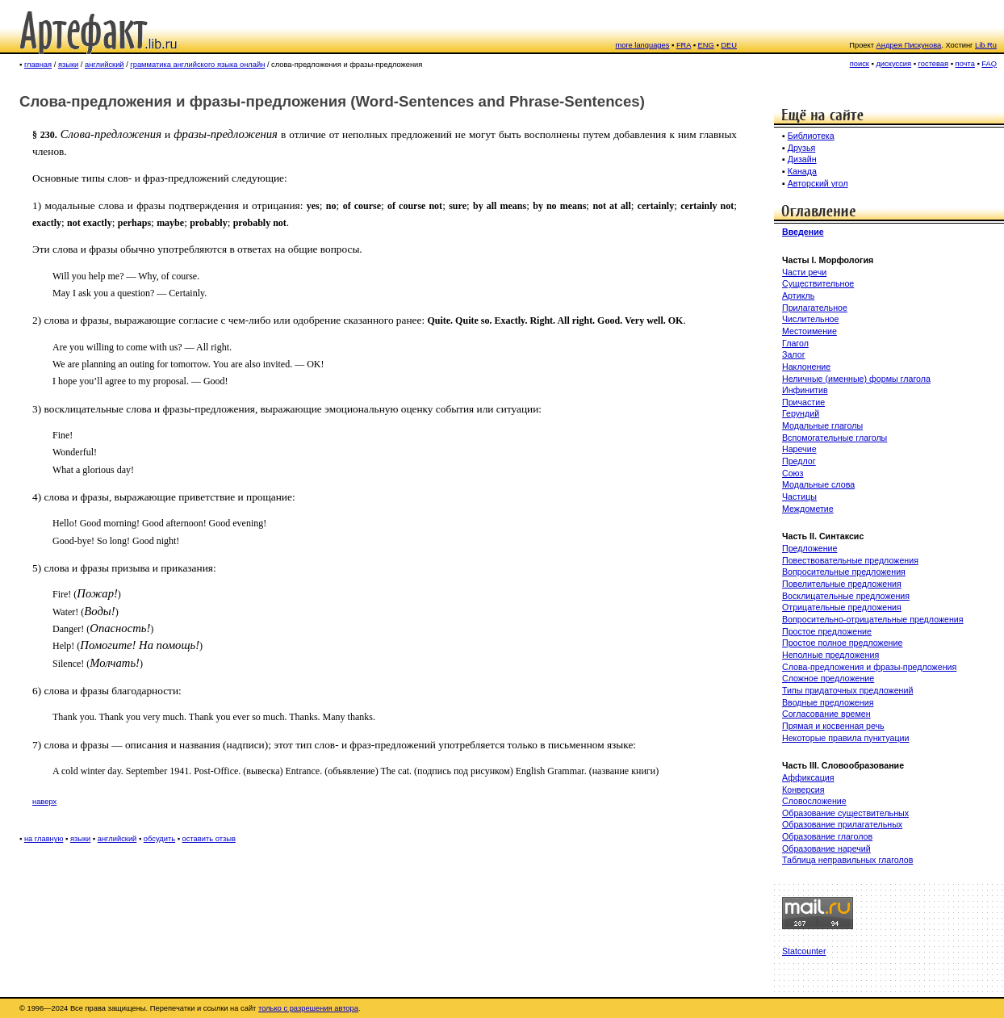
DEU (729, 45)
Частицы (799, 496)
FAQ (989, 64)
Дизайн (802, 159)
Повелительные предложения (842, 584)
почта (965, 64)
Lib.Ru (986, 45)
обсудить (159, 839)
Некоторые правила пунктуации (846, 738)
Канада (802, 171)
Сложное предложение (828, 678)
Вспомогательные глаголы (834, 437)
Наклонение (806, 366)
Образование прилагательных (842, 824)
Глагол (795, 343)
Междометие (808, 508)
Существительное (818, 283)
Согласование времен (826, 713)
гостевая (933, 64)
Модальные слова (818, 484)
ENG (706, 45)
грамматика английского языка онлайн (197, 65)
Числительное (810, 319)
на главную (44, 839)
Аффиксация (808, 777)
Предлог (799, 461)
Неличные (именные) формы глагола (856, 378)
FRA (683, 45)
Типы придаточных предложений (847, 690)
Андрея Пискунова (909, 45)
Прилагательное (814, 307)
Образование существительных (845, 813)
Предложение (809, 548)
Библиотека (811, 135)
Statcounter (804, 951)
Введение (803, 232)
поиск (859, 64)
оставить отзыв (209, 839)
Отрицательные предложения (842, 607)
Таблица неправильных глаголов (847, 860)
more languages (643, 45)
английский (104, 65)
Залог (793, 354)
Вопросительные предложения (844, 571)
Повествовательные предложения (850, 560)
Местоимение (809, 331)
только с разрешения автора (308, 1008)
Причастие (803, 402)
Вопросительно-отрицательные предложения (873, 619)
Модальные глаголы (822, 425)
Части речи (804, 272)
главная (38, 65)
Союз (793, 473)
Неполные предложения (830, 655)
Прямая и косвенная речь (833, 726)
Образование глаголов (827, 836)
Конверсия (803, 789)
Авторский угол (818, 183)
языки (68, 65)
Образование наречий (826, 848)
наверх (44, 802)
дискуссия (893, 64)
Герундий (800, 413)
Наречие (799, 449)
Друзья (802, 148)
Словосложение (814, 801)
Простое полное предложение (842, 642)
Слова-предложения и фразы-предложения (869, 667)
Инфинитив (805, 390)
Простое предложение (827, 631)
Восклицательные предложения (846, 596)
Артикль (798, 295)
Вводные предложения (827, 702)
